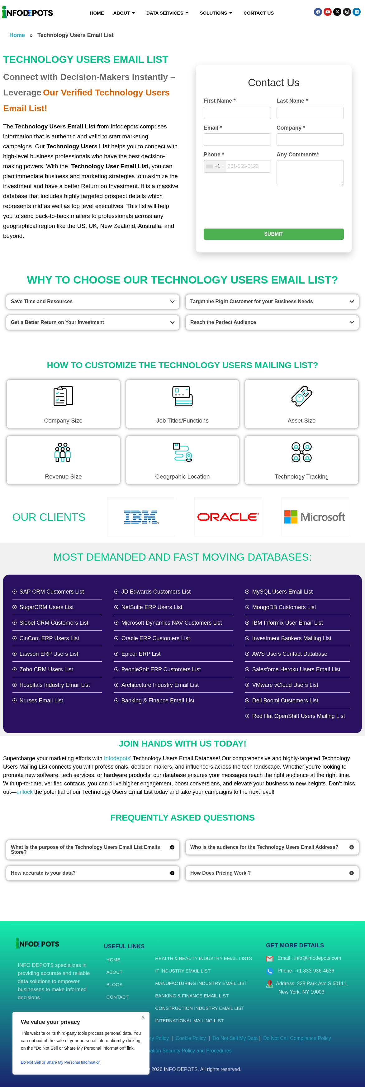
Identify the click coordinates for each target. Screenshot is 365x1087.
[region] (80, 1043)
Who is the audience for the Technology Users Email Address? (264, 847)
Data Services (167, 13)
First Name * (220, 101)
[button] (92, 301)
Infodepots (117, 758)
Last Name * (292, 101)
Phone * (214, 154)
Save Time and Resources (42, 301)
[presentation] (251, 210)
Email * (213, 128)
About (124, 13)
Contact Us (259, 13)
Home (97, 13)
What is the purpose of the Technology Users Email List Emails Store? (85, 849)
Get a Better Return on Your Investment (57, 322)
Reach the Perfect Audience (223, 322)
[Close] (143, 1017)
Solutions (216, 13)
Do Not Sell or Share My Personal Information (65, 1062)
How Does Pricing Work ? (220, 873)
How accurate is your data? (43, 873)
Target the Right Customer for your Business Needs (251, 301)
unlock (25, 792)
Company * (291, 128)
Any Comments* (298, 154)
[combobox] (215, 166)
